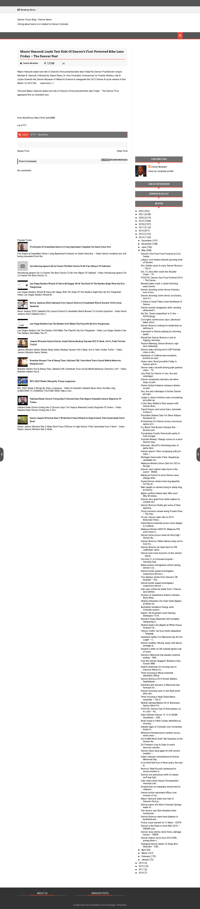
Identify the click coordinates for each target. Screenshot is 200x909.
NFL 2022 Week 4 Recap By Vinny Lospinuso (52, 381)
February (146, 856)
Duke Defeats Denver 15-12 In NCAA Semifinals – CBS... (159, 716)
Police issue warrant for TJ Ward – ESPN (161, 822)
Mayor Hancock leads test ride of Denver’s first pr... (157, 800)
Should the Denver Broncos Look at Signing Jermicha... (158, 339)
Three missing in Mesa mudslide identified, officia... (157, 674)
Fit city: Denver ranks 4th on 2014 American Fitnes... (157, 518)
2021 (141, 214)
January (145, 859)
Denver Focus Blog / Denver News (34, 19)
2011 (141, 869)
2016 (141, 230)
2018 (141, 224)
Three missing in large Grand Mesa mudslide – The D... (158, 698)
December (146, 240)
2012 (141, 866)
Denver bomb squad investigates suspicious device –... (157, 584)
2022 (141, 211)
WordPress (43, 135)
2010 (141, 872)
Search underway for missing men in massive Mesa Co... (159, 668)
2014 (141, 237)
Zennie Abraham (159, 166)
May (143, 250)
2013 (141, 863)
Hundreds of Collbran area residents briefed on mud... (159, 357)
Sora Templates (92, 905)
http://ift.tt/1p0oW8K (44, 117)
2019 (141, 221)
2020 (141, 217)
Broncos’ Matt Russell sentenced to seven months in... (158, 770)
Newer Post (23, 151)
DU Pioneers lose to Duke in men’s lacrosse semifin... (158, 746)
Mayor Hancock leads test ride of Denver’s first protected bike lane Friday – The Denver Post (73, 91)
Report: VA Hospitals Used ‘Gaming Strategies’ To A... (158, 614)
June (144, 247)
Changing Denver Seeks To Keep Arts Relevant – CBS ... (159, 845)
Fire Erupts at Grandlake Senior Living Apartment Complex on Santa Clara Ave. (70, 246)
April (143, 850)
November (146, 244)
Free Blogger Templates (115, 905)
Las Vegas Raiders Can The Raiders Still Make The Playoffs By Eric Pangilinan (69, 323)
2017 (141, 227)
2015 (141, 234)
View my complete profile (160, 171)
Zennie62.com (42, 94)
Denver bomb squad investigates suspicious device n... (157, 572)
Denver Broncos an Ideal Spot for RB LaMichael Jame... (159, 548)
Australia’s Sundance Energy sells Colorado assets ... (157, 608)
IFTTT (24, 125)
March (144, 853)
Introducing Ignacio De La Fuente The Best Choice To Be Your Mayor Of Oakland (70, 266)
